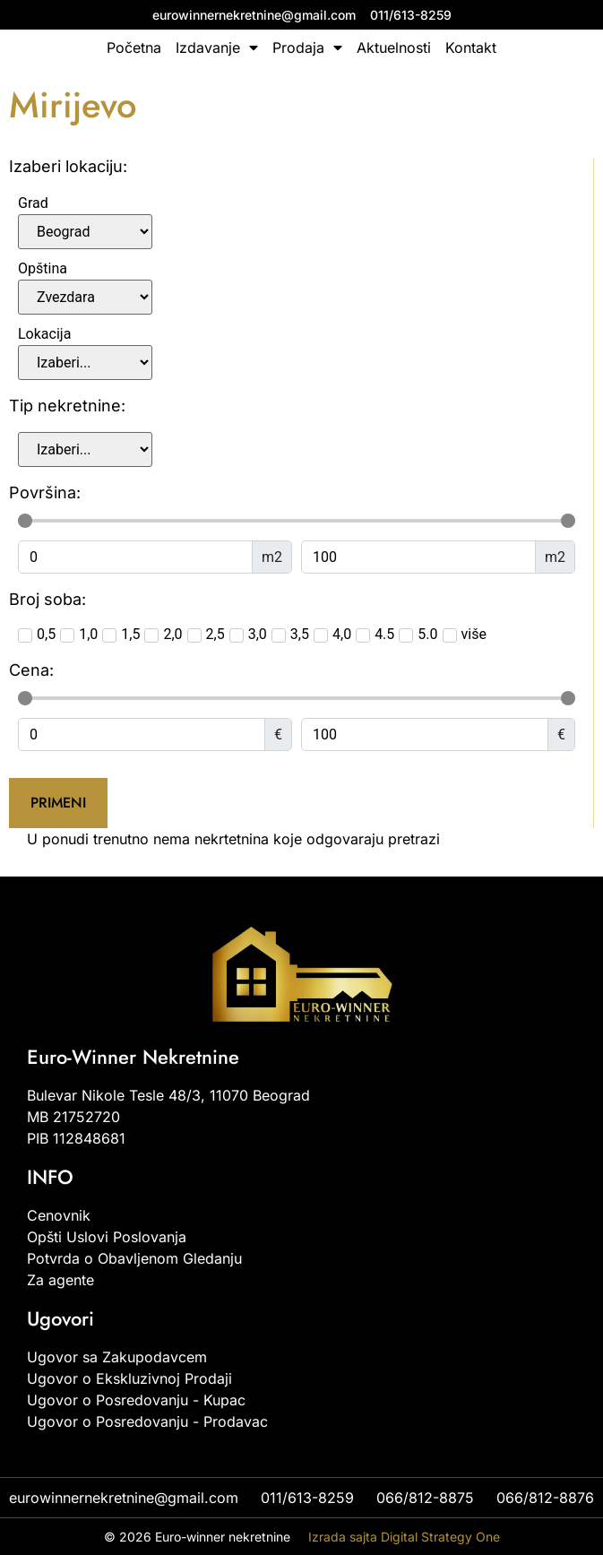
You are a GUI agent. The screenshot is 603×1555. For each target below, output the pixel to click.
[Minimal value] (296, 521)
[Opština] (85, 297)
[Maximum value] (418, 557)
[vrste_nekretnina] (85, 449)
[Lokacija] (85, 362)
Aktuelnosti (394, 47)
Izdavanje (217, 47)
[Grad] (85, 231)
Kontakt (470, 47)
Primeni (58, 802)
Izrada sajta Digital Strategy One (404, 1536)
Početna (134, 47)
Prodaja (307, 47)
